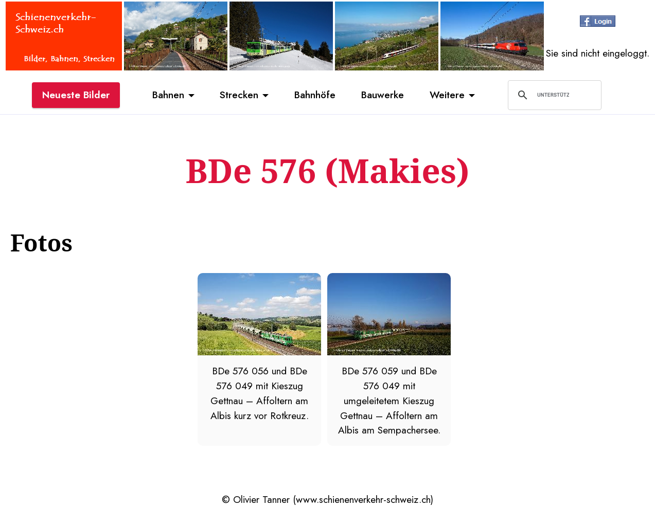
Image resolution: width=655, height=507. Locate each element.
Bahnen (168, 94)
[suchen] (553, 95)
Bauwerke (382, 94)
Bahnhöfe (314, 94)
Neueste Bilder (76, 94)
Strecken (239, 94)
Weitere (447, 94)
